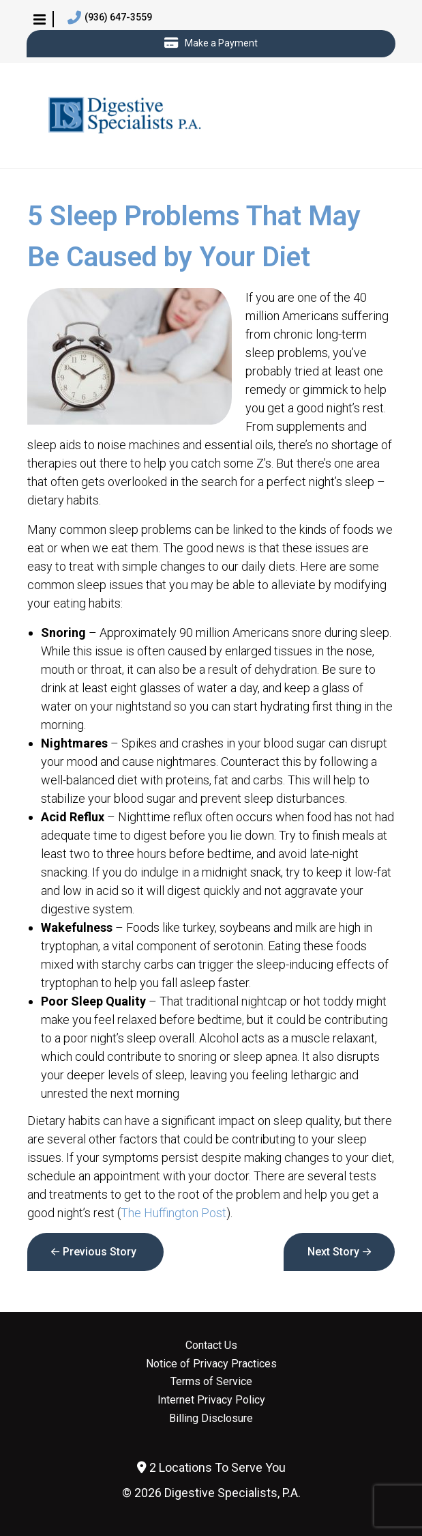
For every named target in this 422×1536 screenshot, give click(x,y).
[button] (39, 19)
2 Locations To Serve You (211, 1467)
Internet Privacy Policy (211, 1400)
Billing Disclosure (211, 1418)
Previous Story (99, 1251)
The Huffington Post (173, 1213)
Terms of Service (211, 1381)
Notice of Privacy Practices (211, 1364)
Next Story (333, 1251)
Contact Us (211, 1345)
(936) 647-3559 (109, 18)
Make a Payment (211, 44)
